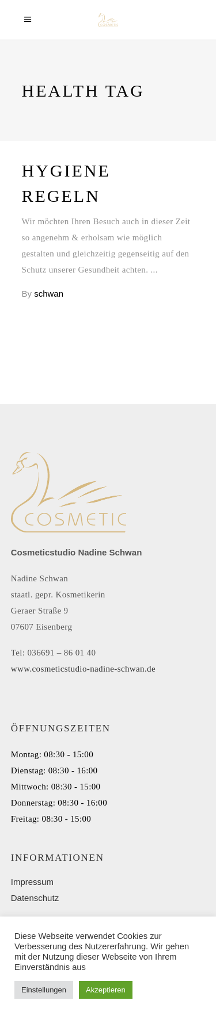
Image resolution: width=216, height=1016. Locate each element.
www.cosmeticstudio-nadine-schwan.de (83, 668)
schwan (48, 293)
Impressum (32, 882)
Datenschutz (35, 898)
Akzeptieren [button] (106, 990)
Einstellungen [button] (43, 990)
